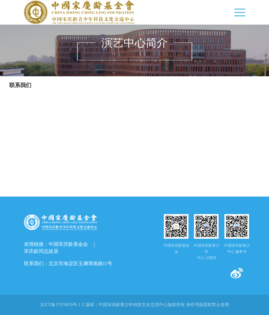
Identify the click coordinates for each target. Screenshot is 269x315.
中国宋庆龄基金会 (68, 244)
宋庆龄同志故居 (41, 251)
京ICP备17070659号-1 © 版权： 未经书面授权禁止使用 (134, 304)
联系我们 (20, 85)
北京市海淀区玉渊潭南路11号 (80, 263)
